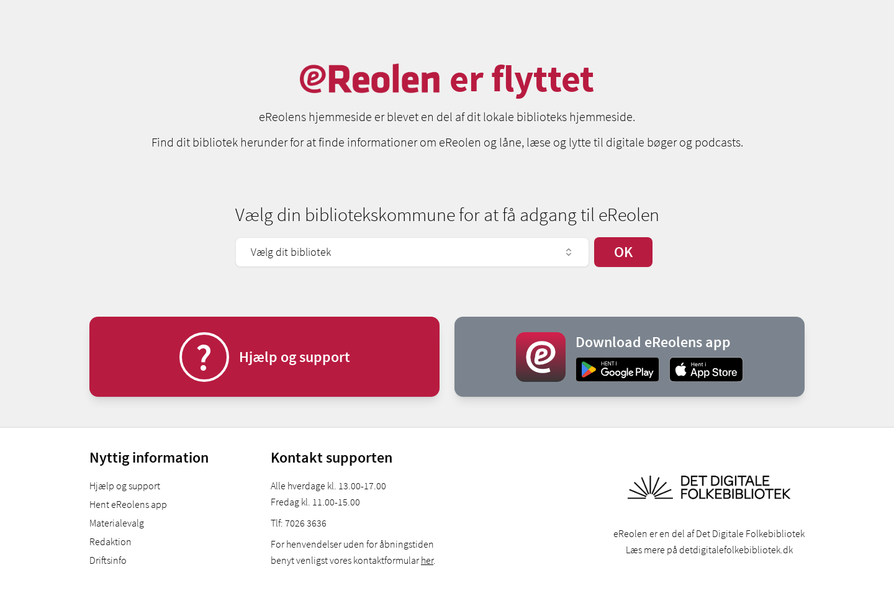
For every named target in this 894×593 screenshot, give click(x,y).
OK (623, 251)
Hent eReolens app (128, 504)
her (427, 560)
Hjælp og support (124, 485)
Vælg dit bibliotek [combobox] (412, 252)
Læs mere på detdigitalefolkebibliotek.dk (709, 549)
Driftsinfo (108, 560)
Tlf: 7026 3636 (299, 523)
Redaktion (110, 541)
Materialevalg (116, 523)
